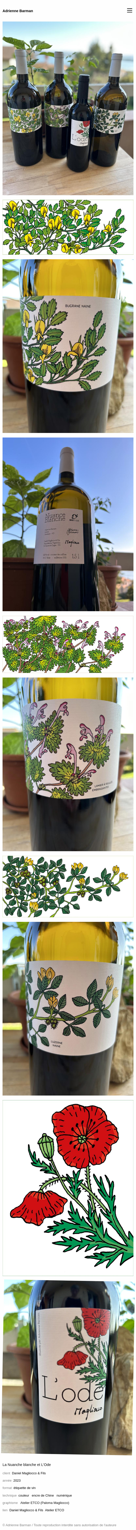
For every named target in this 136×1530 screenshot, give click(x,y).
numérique (64, 1495)
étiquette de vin (24, 1488)
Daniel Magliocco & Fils (29, 1473)
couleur (24, 1495)
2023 (17, 1480)
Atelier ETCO (54, 1510)
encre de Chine (43, 1495)
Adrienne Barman (18, 11)
